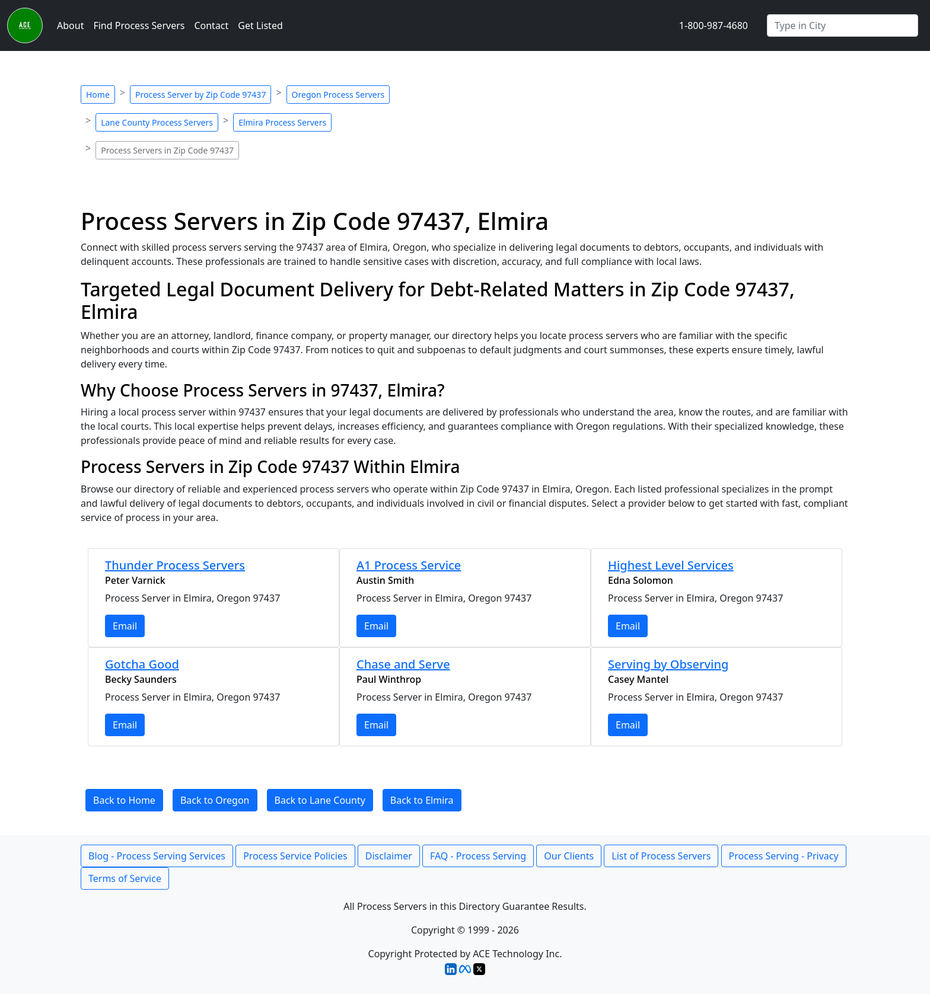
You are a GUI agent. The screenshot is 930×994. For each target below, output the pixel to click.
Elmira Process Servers (282, 122)
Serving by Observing (668, 664)
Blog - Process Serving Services (156, 855)
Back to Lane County (320, 800)
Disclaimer (388, 855)
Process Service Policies (295, 855)
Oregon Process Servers (338, 94)
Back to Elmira (422, 800)
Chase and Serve (403, 664)
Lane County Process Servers (157, 122)
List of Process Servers (661, 855)
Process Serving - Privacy (784, 855)
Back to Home (124, 800)
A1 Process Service (408, 565)
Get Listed (260, 25)
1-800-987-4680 (713, 25)
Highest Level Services (671, 565)
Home (98, 94)
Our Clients (569, 855)
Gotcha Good (142, 664)
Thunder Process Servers (175, 565)
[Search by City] (842, 25)
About (70, 25)
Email (125, 625)
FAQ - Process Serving (478, 855)
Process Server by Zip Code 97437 (200, 94)
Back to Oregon (215, 800)
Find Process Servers (138, 25)
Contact (211, 25)
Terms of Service (124, 878)
